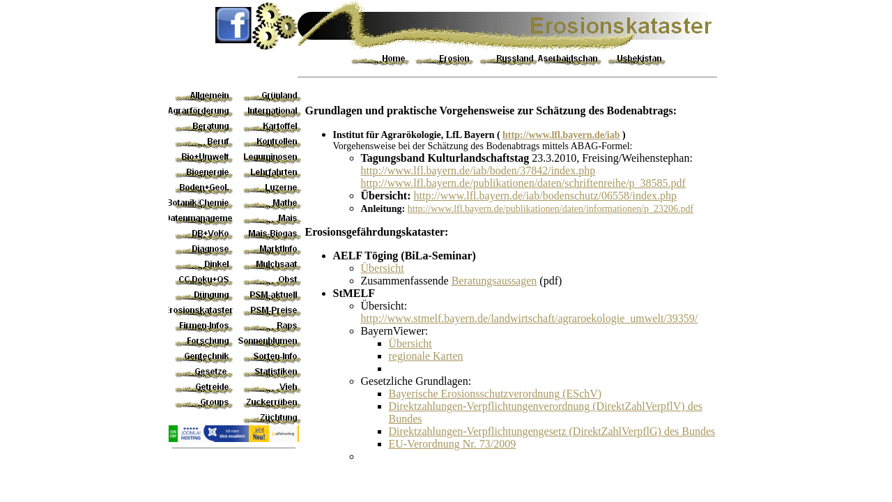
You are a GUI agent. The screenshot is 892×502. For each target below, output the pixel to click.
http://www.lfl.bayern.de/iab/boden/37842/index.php (478, 170)
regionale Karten (426, 356)
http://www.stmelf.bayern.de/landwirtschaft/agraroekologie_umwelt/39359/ (529, 318)
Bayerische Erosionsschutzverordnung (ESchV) (495, 394)
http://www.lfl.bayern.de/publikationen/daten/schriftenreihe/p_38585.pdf (523, 183)
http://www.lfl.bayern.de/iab (561, 135)
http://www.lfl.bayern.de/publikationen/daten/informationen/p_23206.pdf (550, 209)
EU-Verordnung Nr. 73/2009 (452, 444)
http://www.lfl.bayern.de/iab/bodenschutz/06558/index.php (545, 195)
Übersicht (382, 268)
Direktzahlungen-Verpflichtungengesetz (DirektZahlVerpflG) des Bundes (552, 431)
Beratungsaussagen (494, 281)
